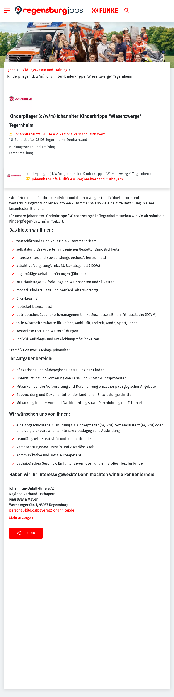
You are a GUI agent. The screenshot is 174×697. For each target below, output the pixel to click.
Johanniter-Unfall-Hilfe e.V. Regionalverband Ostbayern (60, 134)
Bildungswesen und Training (44, 70)
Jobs (11, 70)
